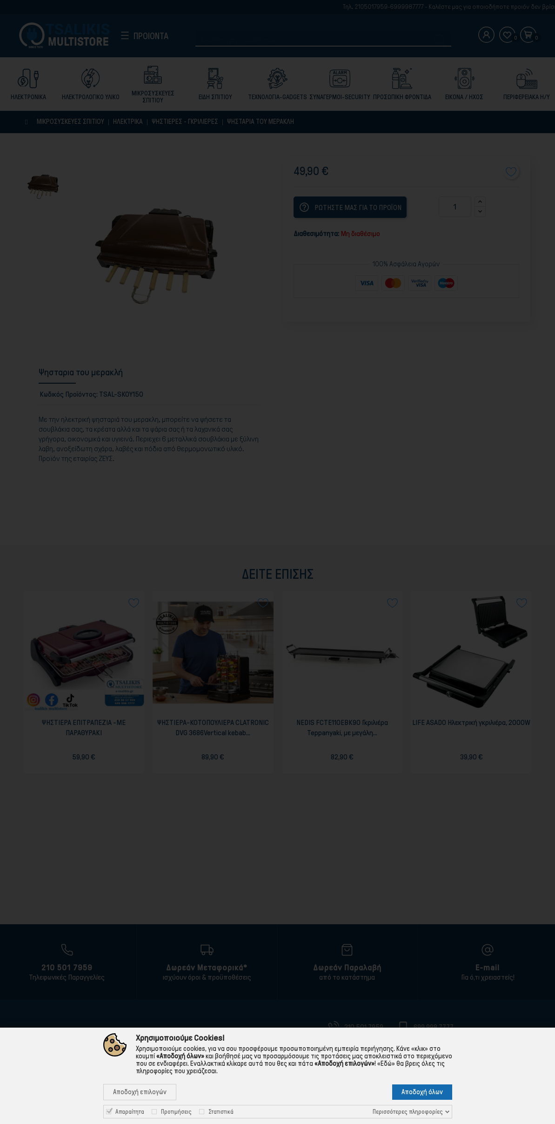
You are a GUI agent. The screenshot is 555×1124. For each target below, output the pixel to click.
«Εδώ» (386, 1063)
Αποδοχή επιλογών (140, 1092)
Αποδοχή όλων (422, 1092)
